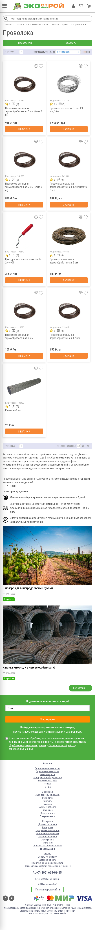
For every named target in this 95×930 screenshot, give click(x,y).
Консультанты (48, 813)
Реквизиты (47, 798)
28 (79, 446)
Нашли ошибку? (47, 884)
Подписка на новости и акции (47, 845)
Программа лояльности (47, 830)
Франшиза (48, 810)
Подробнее (9, 599)
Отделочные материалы (47, 771)
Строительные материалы (47, 768)
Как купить (47, 821)
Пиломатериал (47, 774)
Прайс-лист (47, 842)
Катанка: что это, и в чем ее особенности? (29, 667)
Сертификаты (47, 839)
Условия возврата (47, 836)
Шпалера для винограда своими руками (28, 588)
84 (88, 446)
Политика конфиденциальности (47, 863)
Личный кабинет (73, 6)
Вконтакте (5, 898)
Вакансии (47, 804)
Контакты (47, 801)
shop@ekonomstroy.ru (47, 879)
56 (83, 446)
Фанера (47, 783)
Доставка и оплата (47, 824)
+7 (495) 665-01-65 (49, 872)
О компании (48, 791)
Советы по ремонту (47, 856)
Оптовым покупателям (47, 833)
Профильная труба (47, 780)
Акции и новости (47, 807)
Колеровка (47, 827)
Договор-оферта (47, 859)
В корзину (24, 129)
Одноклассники (11, 898)
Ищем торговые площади (47, 794)
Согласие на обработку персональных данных (48, 866)
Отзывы (48, 853)
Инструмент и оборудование (48, 777)
